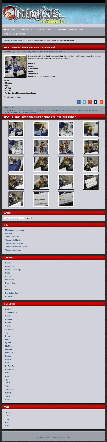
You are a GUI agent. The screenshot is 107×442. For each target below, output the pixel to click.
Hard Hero (9, 277)
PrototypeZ (9, 297)
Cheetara (54, 111)
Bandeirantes (10, 267)
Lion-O (7, 340)
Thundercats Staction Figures (16, 247)
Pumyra (8, 360)
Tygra (49, 111)
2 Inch (12, 113)
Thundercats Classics (13, 241)
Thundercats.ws (9, 41)
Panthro (8, 357)
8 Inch (7, 426)
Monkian (79, 111)
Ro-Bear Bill (9, 370)
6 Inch (7, 423)
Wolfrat (94, 111)
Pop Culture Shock (12, 294)
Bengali (8, 316)
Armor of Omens (11, 313)
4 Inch (7, 420)
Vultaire (8, 387)
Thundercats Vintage (13, 251)
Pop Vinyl (8, 234)
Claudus (8, 323)
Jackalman (72, 111)
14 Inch (8, 413)
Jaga (7, 333)
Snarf (7, 377)
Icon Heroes (18, 111)
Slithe (60, 111)
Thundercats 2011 (12, 237)
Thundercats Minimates (29, 113)
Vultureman (87, 111)
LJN (6, 287)
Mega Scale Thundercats (14, 231)
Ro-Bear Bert (10, 367)
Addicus (8, 310)
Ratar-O (8, 363)
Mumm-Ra (9, 353)
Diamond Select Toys (30, 111)
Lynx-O (8, 343)
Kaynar (8, 337)
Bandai (7, 264)
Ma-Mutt (8, 347)
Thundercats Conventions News (27, 41)
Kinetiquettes (10, 284)
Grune (7, 326)
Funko (7, 274)
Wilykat (8, 393)
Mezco (7, 290)
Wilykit (65, 111)
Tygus (7, 383)
